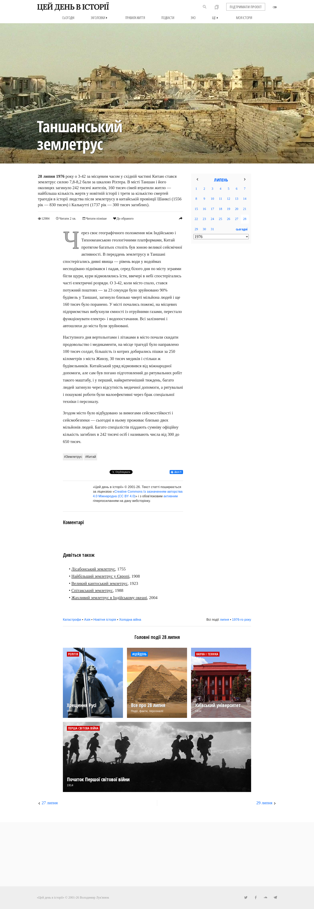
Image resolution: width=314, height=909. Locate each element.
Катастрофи (72, 619)
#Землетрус (73, 456)
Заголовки (100, 17)
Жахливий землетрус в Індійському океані (109, 597)
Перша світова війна (83, 728)
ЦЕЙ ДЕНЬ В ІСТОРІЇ (73, 7)
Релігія (73, 654)
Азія (87, 619)
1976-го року (241, 619)
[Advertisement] (221, 312)
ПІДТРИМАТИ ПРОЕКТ (246, 6)
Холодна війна (130, 619)
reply (180, 218)
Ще (216, 17)
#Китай (90, 456)
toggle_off (274, 7)
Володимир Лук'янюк (94, 897)
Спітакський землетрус (92, 590)
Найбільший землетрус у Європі (100, 576)
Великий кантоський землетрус (99, 583)
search (204, 6)
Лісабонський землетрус (93, 569)
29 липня (264, 802)
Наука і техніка (207, 654)
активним (171, 496)
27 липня (50, 802)
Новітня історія (104, 619)
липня (224, 619)
